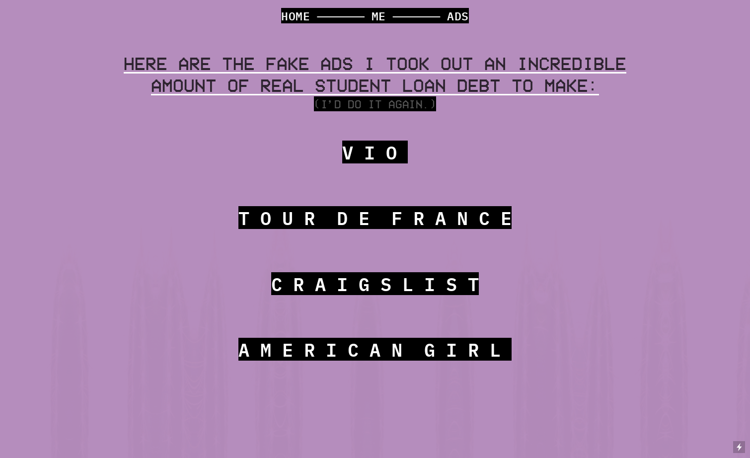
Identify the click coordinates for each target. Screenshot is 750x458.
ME (379, 15)
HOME (295, 15)
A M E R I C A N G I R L (375, 349)
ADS (458, 15)
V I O (375, 152)
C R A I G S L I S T (375, 283)
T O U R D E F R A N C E (375, 217)
